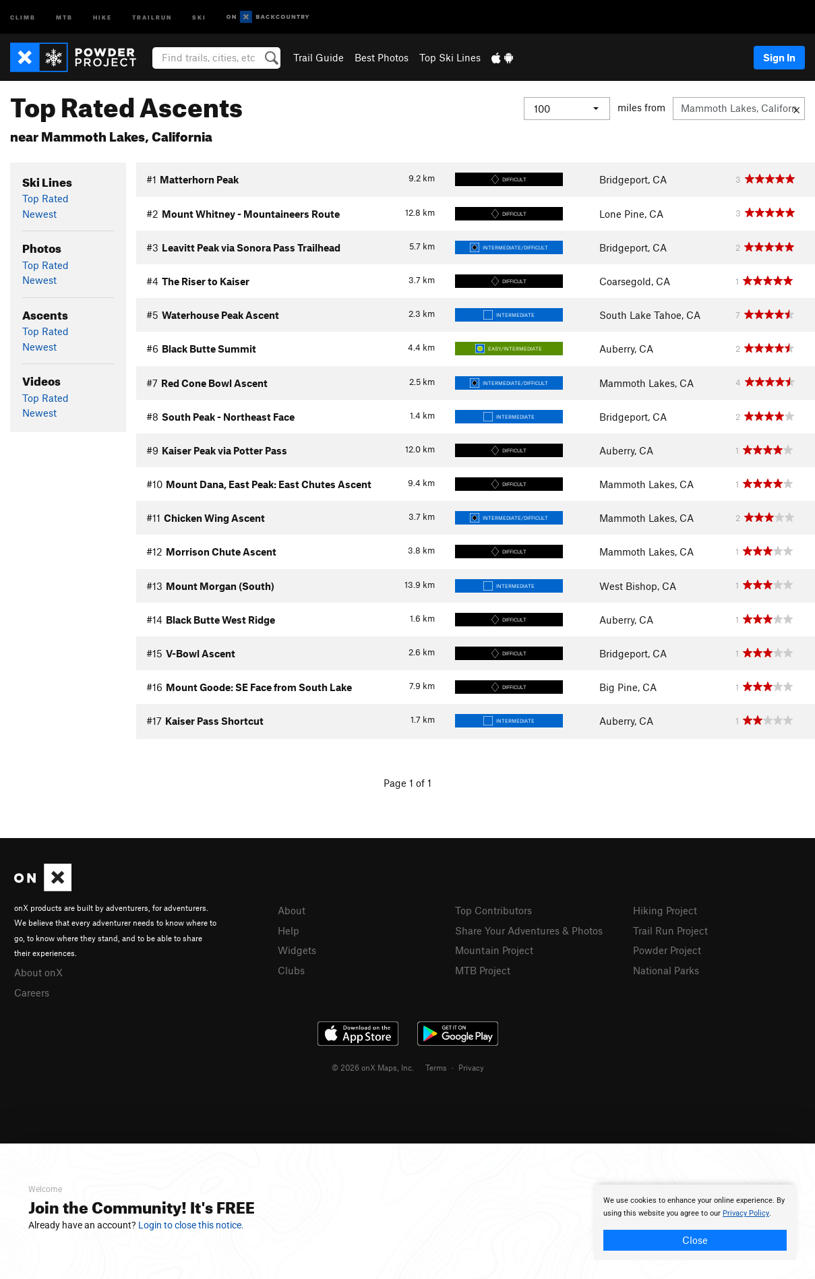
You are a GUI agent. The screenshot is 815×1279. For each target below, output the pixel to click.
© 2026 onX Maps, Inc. (373, 1067)
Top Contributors (493, 910)
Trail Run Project (670, 930)
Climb (23, 16)
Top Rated (45, 198)
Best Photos (382, 57)
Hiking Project (665, 910)
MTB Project (482, 970)
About (291, 910)
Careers (31, 992)
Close (695, 1240)
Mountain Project (494, 950)
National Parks (666, 970)
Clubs (291, 970)
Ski (199, 16)
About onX (38, 972)
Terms (436, 1067)
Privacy (471, 1067)
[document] (695, 1222)
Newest (39, 214)
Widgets (297, 950)
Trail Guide (318, 57)
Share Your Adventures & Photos (529, 930)
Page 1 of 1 (407, 783)
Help (288, 930)
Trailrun (152, 16)
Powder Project (667, 950)
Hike (102, 16)
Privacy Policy (746, 1213)
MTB (64, 16)
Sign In (779, 57)
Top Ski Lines (450, 57)
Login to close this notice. (191, 1225)
